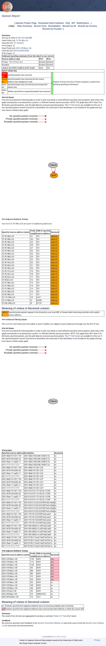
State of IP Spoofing (62, 616)
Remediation (54, 26)
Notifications (83, 23)
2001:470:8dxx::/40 (23, 48)
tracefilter (9, 324)
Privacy (97, 640)
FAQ (68, 23)
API (73, 23)
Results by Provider (52, 29)
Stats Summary (24, 26)
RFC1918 (13, 62)
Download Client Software (51, 23)
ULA (21, 62)
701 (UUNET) (18, 43)
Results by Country (87, 26)
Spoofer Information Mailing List (51, 623)
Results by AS (69, 26)
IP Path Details (74, 105)
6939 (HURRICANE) (21, 51)
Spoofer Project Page (26, 23)
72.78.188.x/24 (22, 40)
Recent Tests (40, 26)
